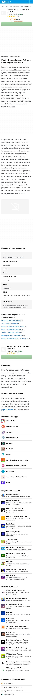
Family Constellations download (11, 329)
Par (12, 14)
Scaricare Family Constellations (11, 332)
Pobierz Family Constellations (10, 320)
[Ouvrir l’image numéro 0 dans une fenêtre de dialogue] (15, 206)
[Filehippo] (6, 2)
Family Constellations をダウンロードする (14, 338)
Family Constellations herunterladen (12, 326)
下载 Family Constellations (9, 323)
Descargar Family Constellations (11, 335)
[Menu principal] (31, 2)
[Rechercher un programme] (27, 2)
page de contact (7, 410)
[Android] (6, 6)
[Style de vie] (13, 6)
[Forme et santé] (21, 6)
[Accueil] (2, 6)
